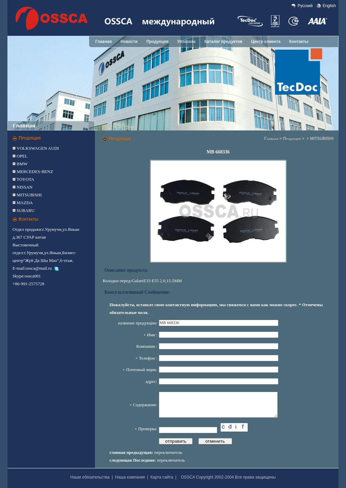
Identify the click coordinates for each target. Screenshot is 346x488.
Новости (129, 41)
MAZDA (24, 202)
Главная (103, 41)
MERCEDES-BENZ (34, 171)
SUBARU (25, 210)
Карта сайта (161, 477)
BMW (22, 163)
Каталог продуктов (223, 41)
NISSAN (24, 187)
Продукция (157, 41)
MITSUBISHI (29, 194)
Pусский (305, 5)
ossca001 (33, 275)
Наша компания (130, 477)
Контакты (298, 41)
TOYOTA (25, 179)
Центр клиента (265, 41)
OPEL (22, 155)
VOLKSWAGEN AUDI (37, 148)
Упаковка (186, 41)
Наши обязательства (89, 477)
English (329, 5)
